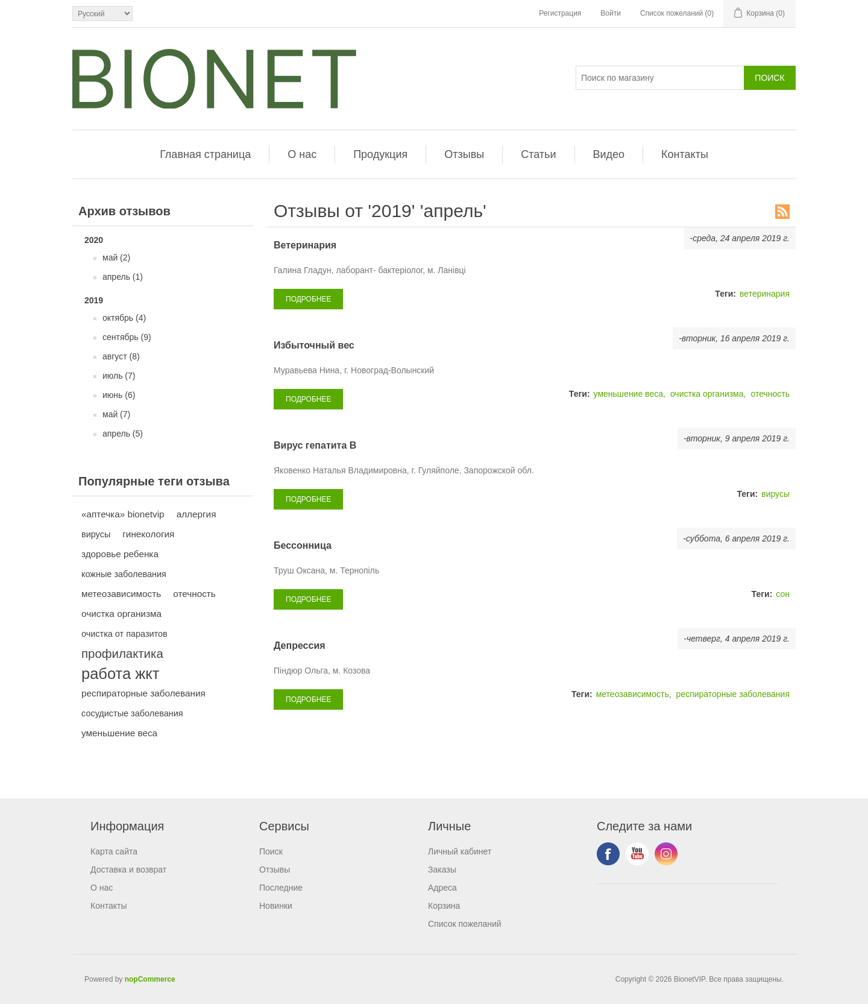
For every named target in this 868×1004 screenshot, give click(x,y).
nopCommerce (150, 979)
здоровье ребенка (120, 554)
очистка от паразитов (124, 634)
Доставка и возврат (128, 869)
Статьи (538, 154)
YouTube (637, 853)
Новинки (275, 906)
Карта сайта (113, 851)
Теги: (725, 293)
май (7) (116, 414)
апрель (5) (122, 433)
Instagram (666, 853)
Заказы (442, 869)
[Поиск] (660, 78)
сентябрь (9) (126, 337)
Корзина (444, 906)
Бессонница (303, 545)
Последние (281, 887)
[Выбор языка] (102, 13)
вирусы (95, 534)
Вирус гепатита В (315, 445)
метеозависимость (121, 594)
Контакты (684, 154)
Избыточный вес (314, 345)
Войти (610, 13)
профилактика (122, 653)
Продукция (380, 154)
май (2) (116, 257)
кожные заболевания (123, 574)
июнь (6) (118, 395)
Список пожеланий (465, 924)
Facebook (608, 853)
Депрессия (300, 645)
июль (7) (118, 375)
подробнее (308, 299)
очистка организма (121, 613)
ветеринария (765, 293)
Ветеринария (305, 245)
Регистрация (560, 13)
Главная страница (205, 154)
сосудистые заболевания (132, 713)
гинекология (148, 534)
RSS (782, 211)
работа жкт (120, 673)
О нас (302, 154)
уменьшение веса (119, 733)
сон (783, 594)
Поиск (271, 851)
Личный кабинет (459, 851)
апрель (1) (122, 277)
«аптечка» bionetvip (123, 514)
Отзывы (464, 154)
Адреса (442, 887)
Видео (609, 154)
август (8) (121, 356)
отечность (194, 594)
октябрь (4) (124, 318)
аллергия (196, 514)
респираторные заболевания (143, 693)
